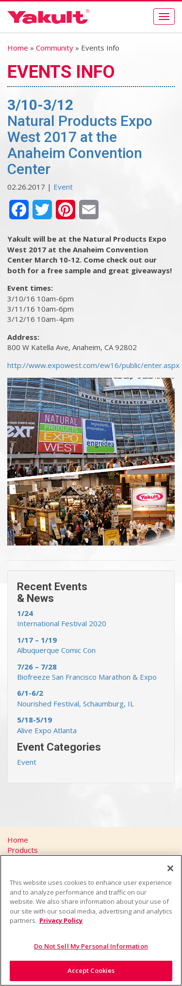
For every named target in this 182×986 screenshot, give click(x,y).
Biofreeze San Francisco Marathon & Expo (87, 672)
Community (54, 48)
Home (17, 48)
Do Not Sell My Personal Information (91, 946)
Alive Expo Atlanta (47, 725)
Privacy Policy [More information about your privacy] (61, 920)
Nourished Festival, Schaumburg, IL (75, 698)
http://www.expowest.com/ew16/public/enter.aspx (93, 365)
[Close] (170, 868)
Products (22, 850)
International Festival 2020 (61, 618)
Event (63, 187)
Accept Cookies (91, 970)
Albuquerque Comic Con (56, 645)
